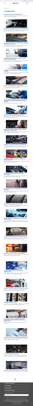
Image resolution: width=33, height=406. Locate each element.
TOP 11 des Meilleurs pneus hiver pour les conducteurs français (14, 59)
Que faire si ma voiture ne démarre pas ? (14, 115)
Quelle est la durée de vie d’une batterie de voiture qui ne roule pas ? (15, 130)
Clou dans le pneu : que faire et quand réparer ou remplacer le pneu (16, 43)
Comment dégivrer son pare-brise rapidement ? (16, 337)
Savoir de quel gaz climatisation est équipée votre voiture (15, 219)
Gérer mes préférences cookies (22, 397)
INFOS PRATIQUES (16, 388)
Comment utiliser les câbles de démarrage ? (15, 144)
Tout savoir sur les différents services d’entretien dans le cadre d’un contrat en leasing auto (15, 319)
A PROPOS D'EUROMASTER (16, 383)
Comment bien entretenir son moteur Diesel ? (15, 236)
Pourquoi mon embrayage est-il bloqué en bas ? (16, 28)
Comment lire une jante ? (10, 302)
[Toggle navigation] (4, 3)
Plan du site (8, 397)
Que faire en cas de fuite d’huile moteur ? (14, 253)
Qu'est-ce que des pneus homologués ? (14, 85)
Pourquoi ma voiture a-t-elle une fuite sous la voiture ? (16, 71)
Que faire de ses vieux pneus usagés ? (13, 204)
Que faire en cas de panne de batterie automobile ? (13, 174)
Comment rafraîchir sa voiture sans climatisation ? (13, 271)
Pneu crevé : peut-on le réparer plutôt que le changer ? (15, 189)
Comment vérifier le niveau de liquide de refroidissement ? (14, 159)
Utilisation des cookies (13, 397)
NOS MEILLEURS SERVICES (16, 390)
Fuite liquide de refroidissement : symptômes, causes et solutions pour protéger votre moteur (15, 100)
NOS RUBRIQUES (16, 385)
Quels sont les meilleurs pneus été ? (13, 14)
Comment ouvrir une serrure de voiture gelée (16, 370)
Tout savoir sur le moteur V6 (11, 353)
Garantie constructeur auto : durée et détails (16, 288)
